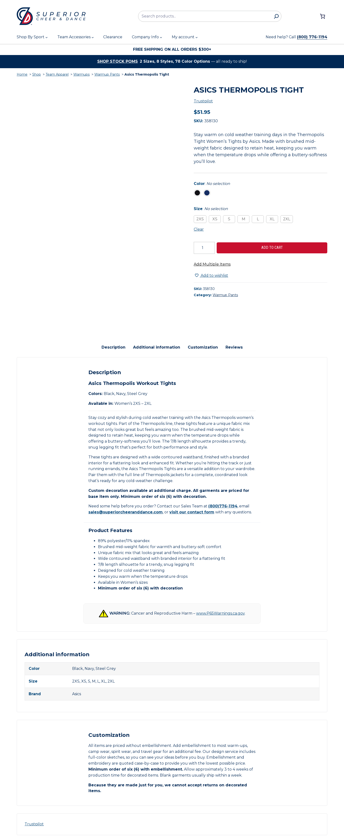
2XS (200, 219)
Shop (36, 74)
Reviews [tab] (234, 343)
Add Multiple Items (212, 264)
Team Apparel (57, 74)
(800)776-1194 (222, 502)
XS (214, 219)
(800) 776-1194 (312, 37)
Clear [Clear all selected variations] (199, 229)
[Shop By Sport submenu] (46, 37)
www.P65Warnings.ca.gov (220, 609)
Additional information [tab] (156, 343)
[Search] (276, 16)
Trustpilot (203, 101)
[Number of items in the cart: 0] (322, 16)
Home (22, 74)
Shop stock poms (117, 61)
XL (272, 219)
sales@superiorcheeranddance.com (125, 508)
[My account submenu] (196, 37)
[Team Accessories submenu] (92, 37)
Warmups (81, 74)
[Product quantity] (204, 248)
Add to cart (272, 247)
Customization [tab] (203, 343)
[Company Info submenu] (161, 37)
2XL (286, 219)
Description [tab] (113, 343)
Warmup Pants (107, 74)
